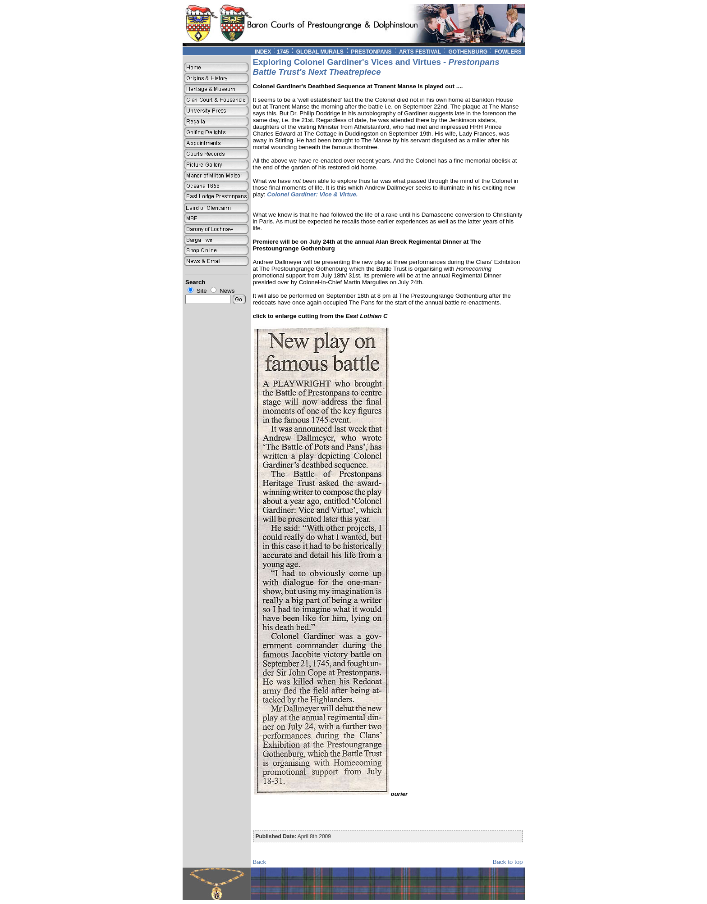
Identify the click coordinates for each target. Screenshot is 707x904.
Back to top (508, 862)
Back (259, 862)
